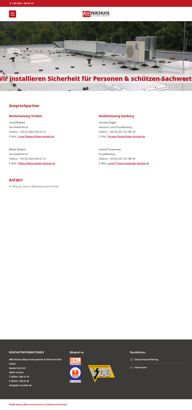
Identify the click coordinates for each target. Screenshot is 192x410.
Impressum (140, 367)
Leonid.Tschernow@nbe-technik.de (128, 163)
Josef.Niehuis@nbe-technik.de (36, 136)
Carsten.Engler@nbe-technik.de (126, 136)
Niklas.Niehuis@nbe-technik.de (36, 163)
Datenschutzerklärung (146, 359)
